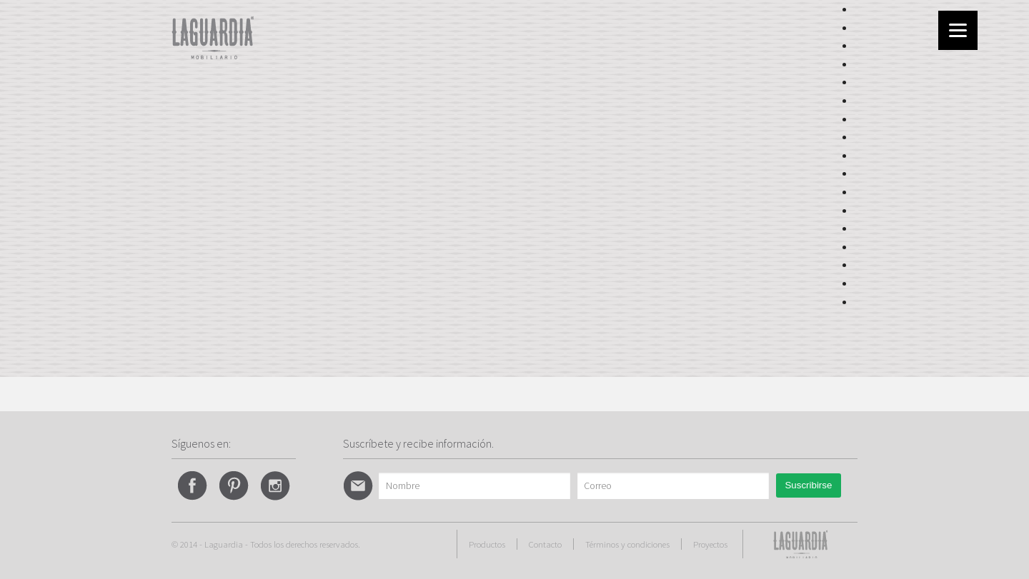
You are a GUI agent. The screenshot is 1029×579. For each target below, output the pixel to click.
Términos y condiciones (627, 544)
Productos (487, 544)
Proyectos (710, 544)
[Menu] (958, 30)
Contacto (545, 544)
